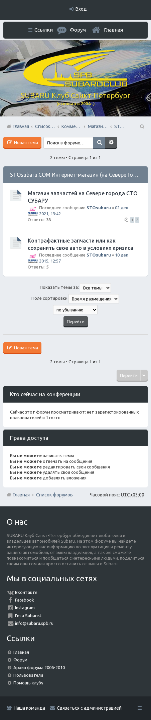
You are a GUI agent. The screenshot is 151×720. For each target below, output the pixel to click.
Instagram (25, 607)
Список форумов (54, 494)
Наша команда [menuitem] (29, 708)
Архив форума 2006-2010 (39, 667)
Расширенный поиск (111, 143)
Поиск (99, 143)
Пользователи (28, 675)
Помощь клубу (28, 682)
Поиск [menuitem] (141, 126)
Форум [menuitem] (78, 30)
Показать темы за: (75, 287)
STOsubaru (99, 207)
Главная (113, 30)
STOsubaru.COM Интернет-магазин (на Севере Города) (79, 175)
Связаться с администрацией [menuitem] (89, 708)
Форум (20, 659)
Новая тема (25, 142)
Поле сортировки (75, 298)
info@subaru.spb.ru (34, 623)
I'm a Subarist (28, 615)
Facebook (24, 600)
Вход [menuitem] (81, 9)
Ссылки (43, 30)
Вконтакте (26, 592)
